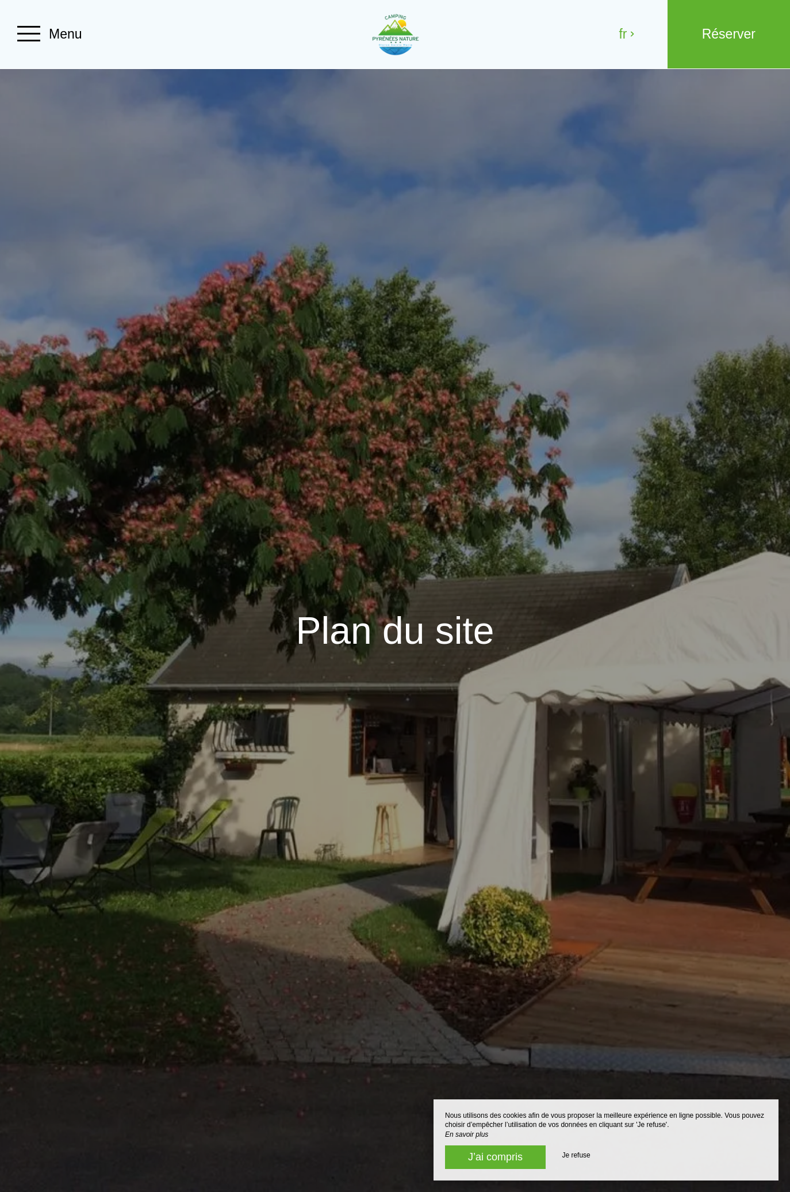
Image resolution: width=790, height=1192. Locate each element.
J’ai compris (495, 1157)
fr (627, 33)
